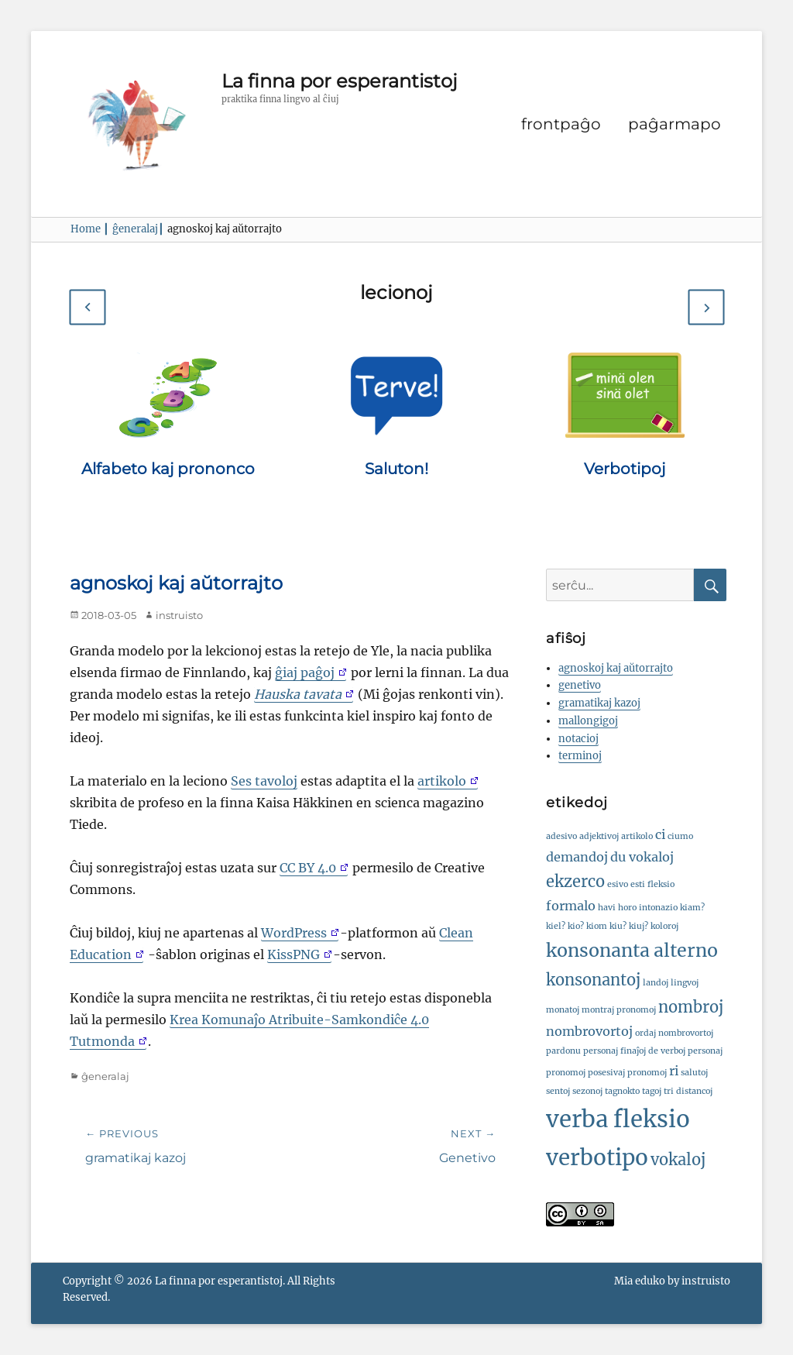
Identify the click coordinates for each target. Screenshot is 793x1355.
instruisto (179, 615)
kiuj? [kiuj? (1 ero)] (638, 926)
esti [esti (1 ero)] (637, 884)
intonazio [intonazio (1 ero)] (658, 908)
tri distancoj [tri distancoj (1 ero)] (688, 1091)
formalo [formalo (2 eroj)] (571, 905)
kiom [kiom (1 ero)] (596, 926)
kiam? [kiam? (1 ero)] (692, 908)
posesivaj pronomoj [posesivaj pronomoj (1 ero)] (627, 1073)
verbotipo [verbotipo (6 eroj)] (597, 1157)
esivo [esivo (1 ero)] (617, 884)
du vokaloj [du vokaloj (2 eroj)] (642, 857)
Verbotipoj (624, 468)
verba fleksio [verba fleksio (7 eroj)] (618, 1119)
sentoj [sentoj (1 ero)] (558, 1091)
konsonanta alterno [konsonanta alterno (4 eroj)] (632, 950)
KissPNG (293, 954)
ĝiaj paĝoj (305, 672)
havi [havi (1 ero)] (607, 908)
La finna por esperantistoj (339, 81)
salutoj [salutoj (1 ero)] (694, 1073)
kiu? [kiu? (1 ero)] (618, 926)
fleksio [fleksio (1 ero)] (661, 884)
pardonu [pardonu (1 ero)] (563, 1051)
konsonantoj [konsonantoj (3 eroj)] (593, 979)
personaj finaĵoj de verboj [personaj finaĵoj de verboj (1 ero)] (634, 1051)
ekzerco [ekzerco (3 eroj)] (575, 881)
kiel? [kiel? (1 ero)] (555, 926)
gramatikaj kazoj (599, 703)
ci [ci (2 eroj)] (660, 834)
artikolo (441, 781)
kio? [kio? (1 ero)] (576, 926)
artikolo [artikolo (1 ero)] (637, 836)
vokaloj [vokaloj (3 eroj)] (678, 1159)
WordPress (294, 933)
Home (89, 229)
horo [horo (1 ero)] (627, 908)
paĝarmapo (674, 124)
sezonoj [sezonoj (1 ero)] (587, 1091)
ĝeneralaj (138, 229)
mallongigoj (588, 720)
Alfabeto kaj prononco (168, 468)
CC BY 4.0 (308, 867)
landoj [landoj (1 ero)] (655, 983)
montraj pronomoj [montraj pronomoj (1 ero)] (619, 1010)
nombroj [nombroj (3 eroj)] (690, 1006)
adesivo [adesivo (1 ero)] (561, 836)
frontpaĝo (561, 124)
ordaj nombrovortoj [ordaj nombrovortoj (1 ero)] (674, 1033)
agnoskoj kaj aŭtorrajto (615, 668)
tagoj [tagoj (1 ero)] (651, 1091)
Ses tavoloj (264, 781)
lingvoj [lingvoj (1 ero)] (685, 983)
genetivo (579, 685)
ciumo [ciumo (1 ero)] (680, 836)
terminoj (580, 755)
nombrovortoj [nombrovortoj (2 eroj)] (589, 1031)
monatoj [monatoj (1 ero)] (562, 1010)
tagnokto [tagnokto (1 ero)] (622, 1091)
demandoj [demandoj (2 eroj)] (577, 857)
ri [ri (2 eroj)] (673, 1070)
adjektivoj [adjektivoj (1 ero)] (599, 836)
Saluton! (396, 468)
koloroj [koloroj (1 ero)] (664, 926)
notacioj (578, 738)
